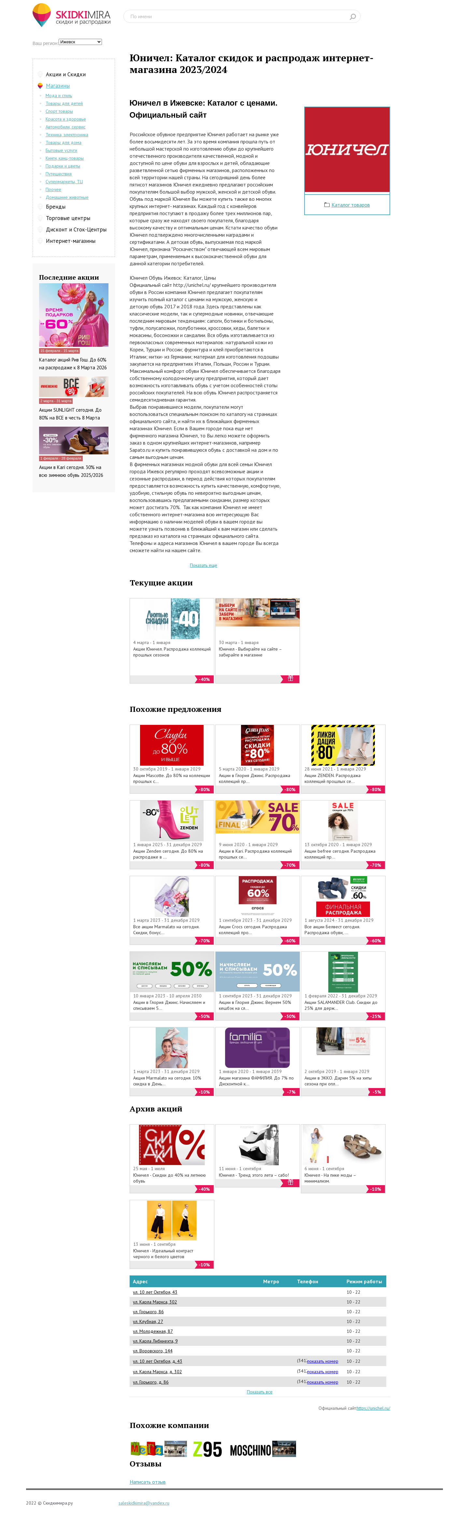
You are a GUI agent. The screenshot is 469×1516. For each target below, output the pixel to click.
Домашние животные (67, 197)
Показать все (260, 1392)
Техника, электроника (67, 135)
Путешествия (59, 174)
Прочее (53, 189)
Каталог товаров (351, 204)
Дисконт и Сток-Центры (76, 229)
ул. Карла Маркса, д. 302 (157, 1372)
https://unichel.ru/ (373, 1408)
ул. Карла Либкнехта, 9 (155, 1341)
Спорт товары (59, 111)
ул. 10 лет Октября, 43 (155, 1292)
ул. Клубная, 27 (148, 1321)
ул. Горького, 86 (148, 1312)
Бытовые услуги (61, 150)
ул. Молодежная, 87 (153, 1331)
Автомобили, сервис (65, 127)
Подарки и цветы (63, 166)
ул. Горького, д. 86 (151, 1382)
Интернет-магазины (70, 240)
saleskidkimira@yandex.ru (144, 1503)
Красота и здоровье (66, 119)
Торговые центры (68, 218)
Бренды (55, 206)
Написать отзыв (148, 1482)
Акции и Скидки (66, 74)
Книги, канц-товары (65, 158)
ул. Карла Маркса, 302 (155, 1302)
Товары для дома (63, 142)
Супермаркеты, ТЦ (64, 181)
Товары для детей (64, 103)
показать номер (322, 1361)
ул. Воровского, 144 (153, 1351)
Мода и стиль (59, 95)
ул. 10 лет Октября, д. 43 (157, 1361)
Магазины (58, 85)
